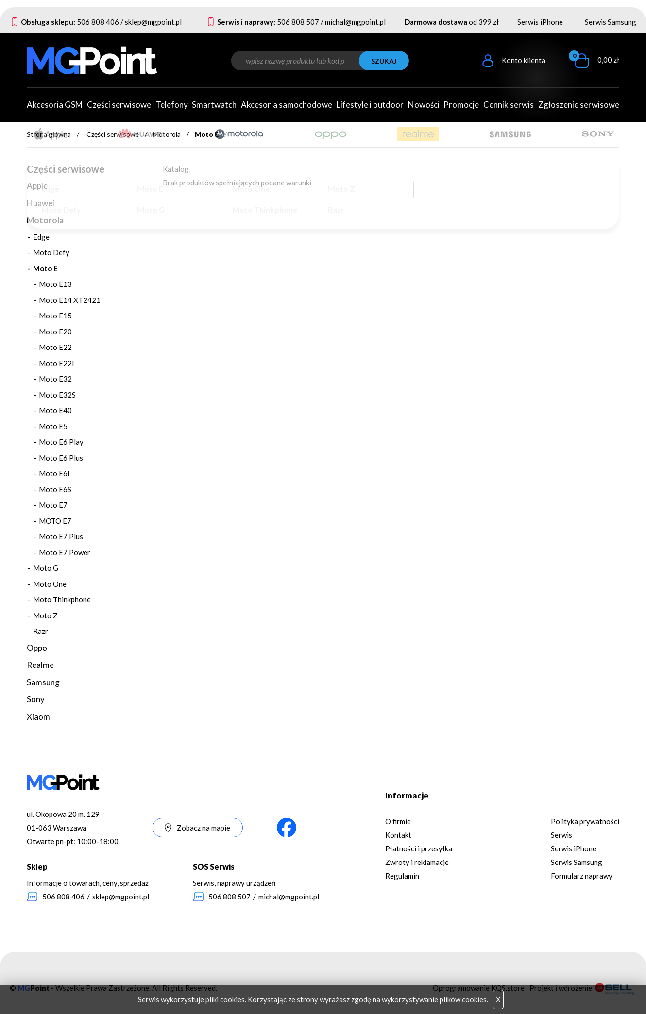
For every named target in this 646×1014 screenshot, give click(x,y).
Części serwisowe (112, 134)
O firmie (398, 821)
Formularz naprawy (581, 875)
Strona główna (49, 134)
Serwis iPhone (540, 21)
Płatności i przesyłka (418, 848)
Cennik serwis (508, 105)
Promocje (461, 105)
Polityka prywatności (585, 821)
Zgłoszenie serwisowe (578, 105)
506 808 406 (98, 21)
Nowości (424, 105)
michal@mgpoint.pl (355, 21)
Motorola (167, 134)
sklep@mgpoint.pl (153, 21)
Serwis (561, 835)
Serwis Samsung (610, 21)
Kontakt (398, 835)
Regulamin (402, 875)
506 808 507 (298, 21)
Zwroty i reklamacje (417, 862)
